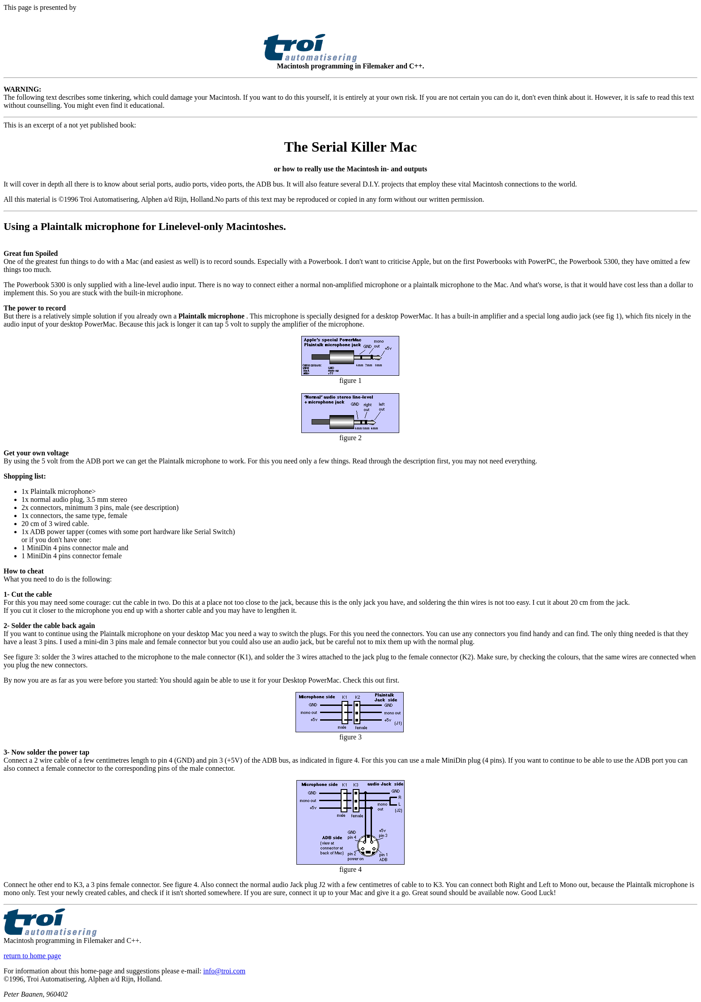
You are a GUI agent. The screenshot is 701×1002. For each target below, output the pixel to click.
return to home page (32, 956)
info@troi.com (224, 971)
